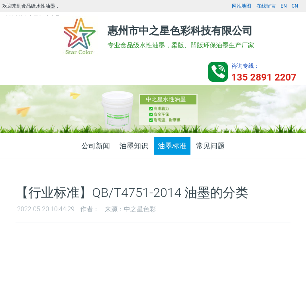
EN (283, 6)
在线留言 (266, 6)
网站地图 (241, 6)
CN (295, 6)
